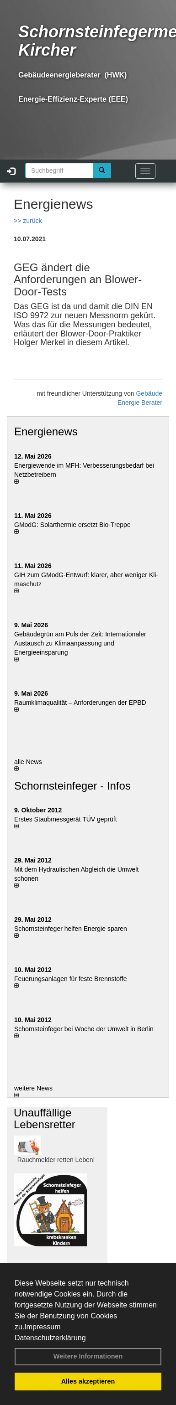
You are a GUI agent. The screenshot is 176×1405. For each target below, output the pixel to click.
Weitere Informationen (88, 1356)
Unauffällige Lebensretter (44, 1118)
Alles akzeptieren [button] (88, 1381)
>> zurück (28, 220)
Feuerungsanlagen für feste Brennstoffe (70, 978)
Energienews (46, 431)
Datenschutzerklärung (50, 1338)
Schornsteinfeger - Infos (72, 786)
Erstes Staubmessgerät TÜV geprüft (65, 819)
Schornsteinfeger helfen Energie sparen (70, 928)
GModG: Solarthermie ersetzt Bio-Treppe (72, 524)
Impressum (42, 1327)
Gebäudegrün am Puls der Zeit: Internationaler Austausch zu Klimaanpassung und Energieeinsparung (80, 643)
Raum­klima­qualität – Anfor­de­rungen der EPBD (80, 702)
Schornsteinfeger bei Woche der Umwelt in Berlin (84, 1029)
